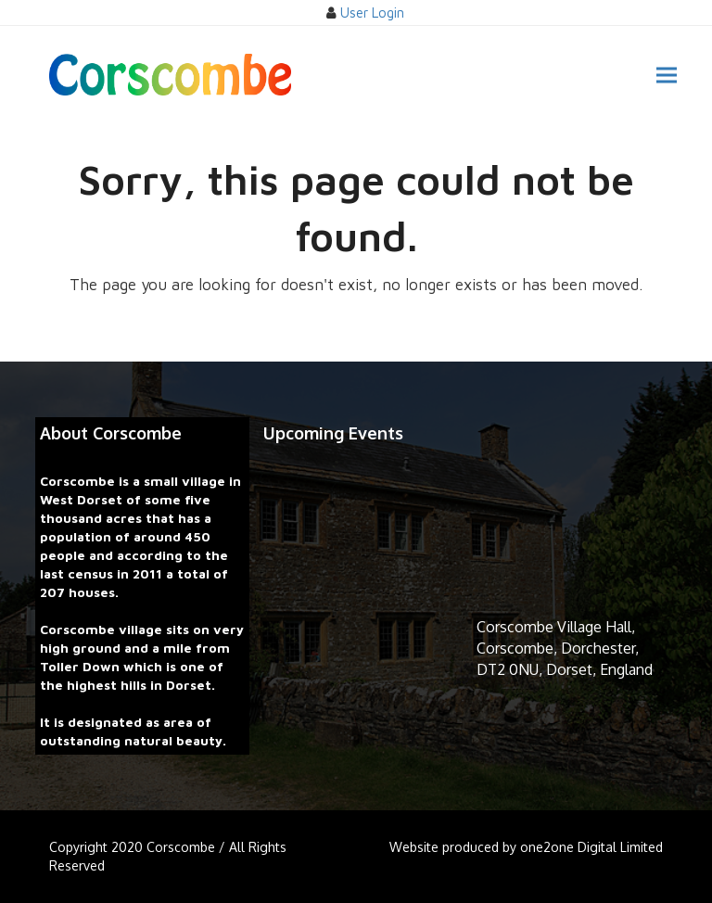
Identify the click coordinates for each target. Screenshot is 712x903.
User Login (372, 12)
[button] (666, 75)
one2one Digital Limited (591, 847)
